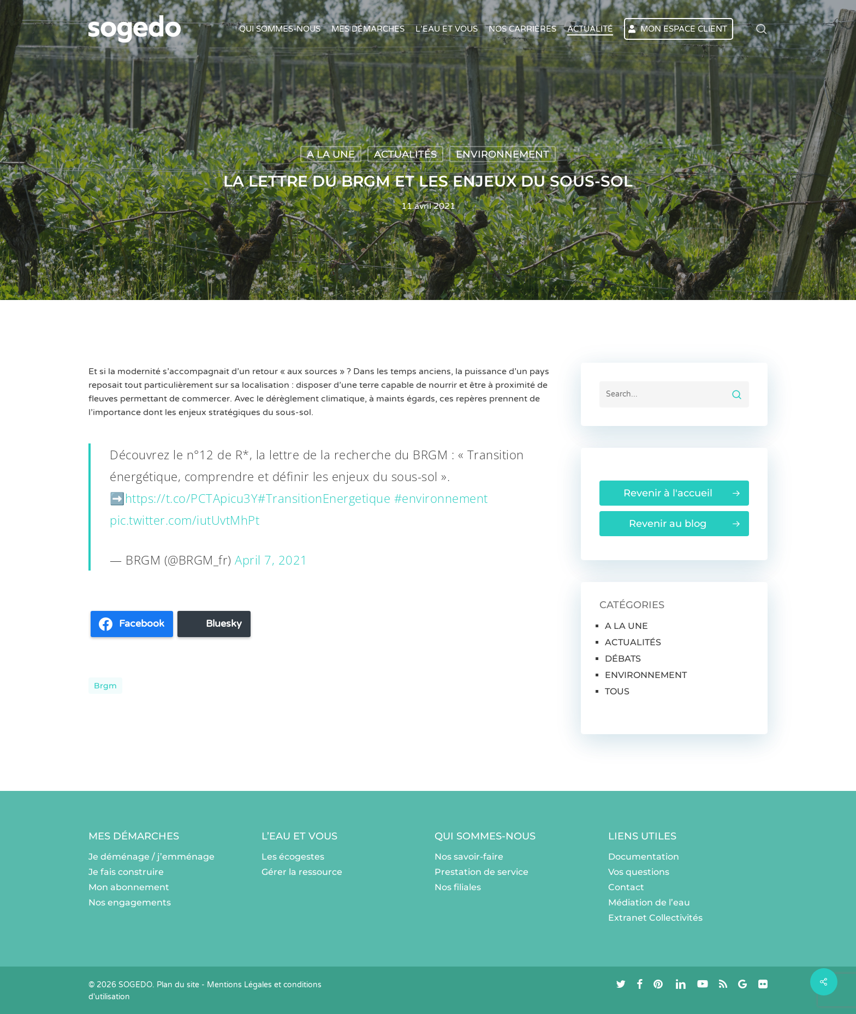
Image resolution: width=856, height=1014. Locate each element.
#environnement (441, 498)
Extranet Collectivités (655, 918)
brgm (105, 686)
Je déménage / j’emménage (151, 856)
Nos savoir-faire (469, 856)
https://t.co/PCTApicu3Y (191, 498)
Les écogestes (292, 856)
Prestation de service (481, 872)
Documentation (643, 856)
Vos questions (638, 872)
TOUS (617, 691)
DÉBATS (623, 658)
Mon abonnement (128, 887)
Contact (626, 887)
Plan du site (178, 984)
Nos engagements (129, 902)
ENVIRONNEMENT (502, 154)
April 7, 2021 (271, 559)
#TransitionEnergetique (324, 498)
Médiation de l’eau (649, 902)
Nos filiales (458, 887)
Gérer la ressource (301, 872)
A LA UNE (331, 154)
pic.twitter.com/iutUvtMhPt (184, 520)
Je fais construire (126, 872)
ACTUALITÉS (405, 154)
